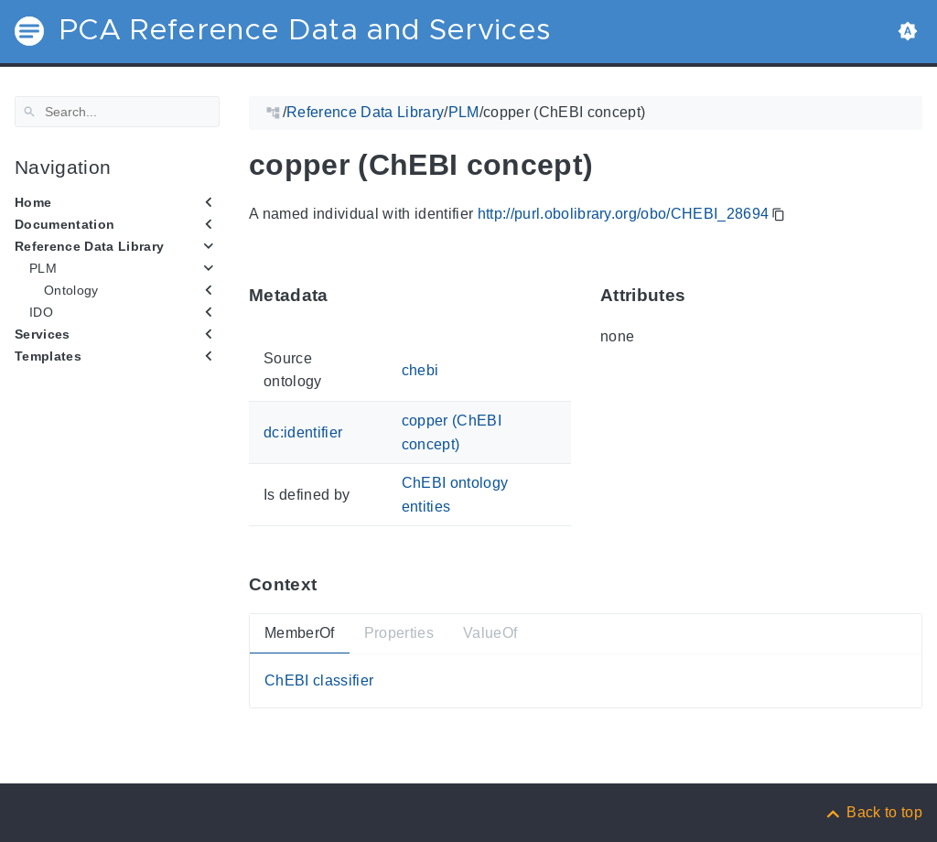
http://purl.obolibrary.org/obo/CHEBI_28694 (624, 213)
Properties (399, 633)
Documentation (64, 224)
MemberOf (299, 633)
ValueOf (490, 633)
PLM (43, 268)
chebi (420, 369)
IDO (41, 312)
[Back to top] (873, 812)
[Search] (117, 111)
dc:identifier (303, 432)
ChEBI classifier (318, 680)
